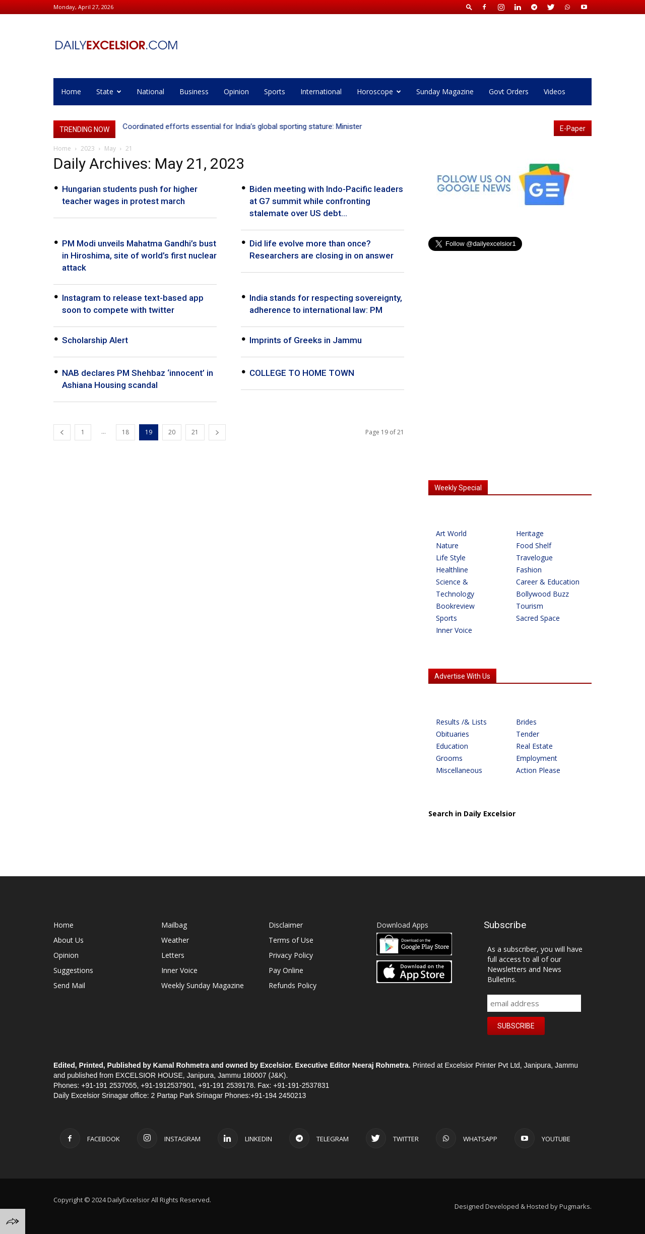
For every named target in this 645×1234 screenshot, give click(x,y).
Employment (536, 758)
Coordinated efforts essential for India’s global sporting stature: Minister (242, 126)
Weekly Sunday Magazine (202, 985)
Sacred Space (538, 618)
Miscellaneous (459, 770)
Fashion (529, 569)
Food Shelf (533, 545)
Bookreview (455, 606)
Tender (527, 734)
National (150, 91)
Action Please (538, 770)
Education (452, 746)
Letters (172, 955)
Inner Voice (454, 630)
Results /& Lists (461, 722)
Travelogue (534, 557)
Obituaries (452, 734)
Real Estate (534, 746)
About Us (68, 940)
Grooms (449, 758)
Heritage (530, 533)
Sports (274, 91)
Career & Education (547, 582)
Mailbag (174, 925)
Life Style (451, 557)
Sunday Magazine (445, 91)
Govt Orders (509, 91)
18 (125, 432)
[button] (469, 7)
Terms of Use (291, 940)
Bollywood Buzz (542, 594)
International (321, 91)
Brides (526, 722)
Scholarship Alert (95, 340)
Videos (554, 91)
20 (171, 432)
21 (195, 432)
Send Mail (69, 985)
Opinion (236, 91)
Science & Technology (455, 588)
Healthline (452, 569)
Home (71, 91)
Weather (175, 940)
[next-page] (217, 432)
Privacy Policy (291, 955)
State (108, 91)
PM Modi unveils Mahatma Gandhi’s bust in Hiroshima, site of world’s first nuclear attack (139, 255)
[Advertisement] (510, 392)
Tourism (529, 606)
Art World (451, 533)
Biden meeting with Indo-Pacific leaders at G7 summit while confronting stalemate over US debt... (326, 201)
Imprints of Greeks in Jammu (305, 340)
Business (194, 91)
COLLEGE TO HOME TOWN (301, 373)
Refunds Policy (292, 985)
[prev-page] (62, 432)
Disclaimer (286, 925)
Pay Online (286, 970)
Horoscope (379, 91)
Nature (447, 545)
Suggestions (73, 970)
